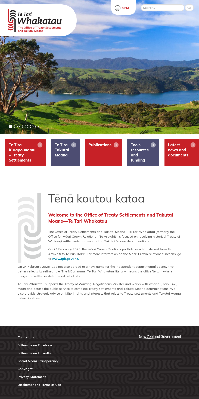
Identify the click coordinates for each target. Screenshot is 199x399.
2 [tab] (16, 126)
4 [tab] (26, 126)
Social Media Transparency (38, 361)
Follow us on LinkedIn (34, 353)
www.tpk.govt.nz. (65, 259)
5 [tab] (31, 126)
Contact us (26, 337)
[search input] (162, 7)
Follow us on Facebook (35, 345)
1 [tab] (10, 126)
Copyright (25, 369)
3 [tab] (21, 126)
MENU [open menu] (126, 8)
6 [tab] (37, 126)
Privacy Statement (32, 377)
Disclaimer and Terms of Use (39, 385)
